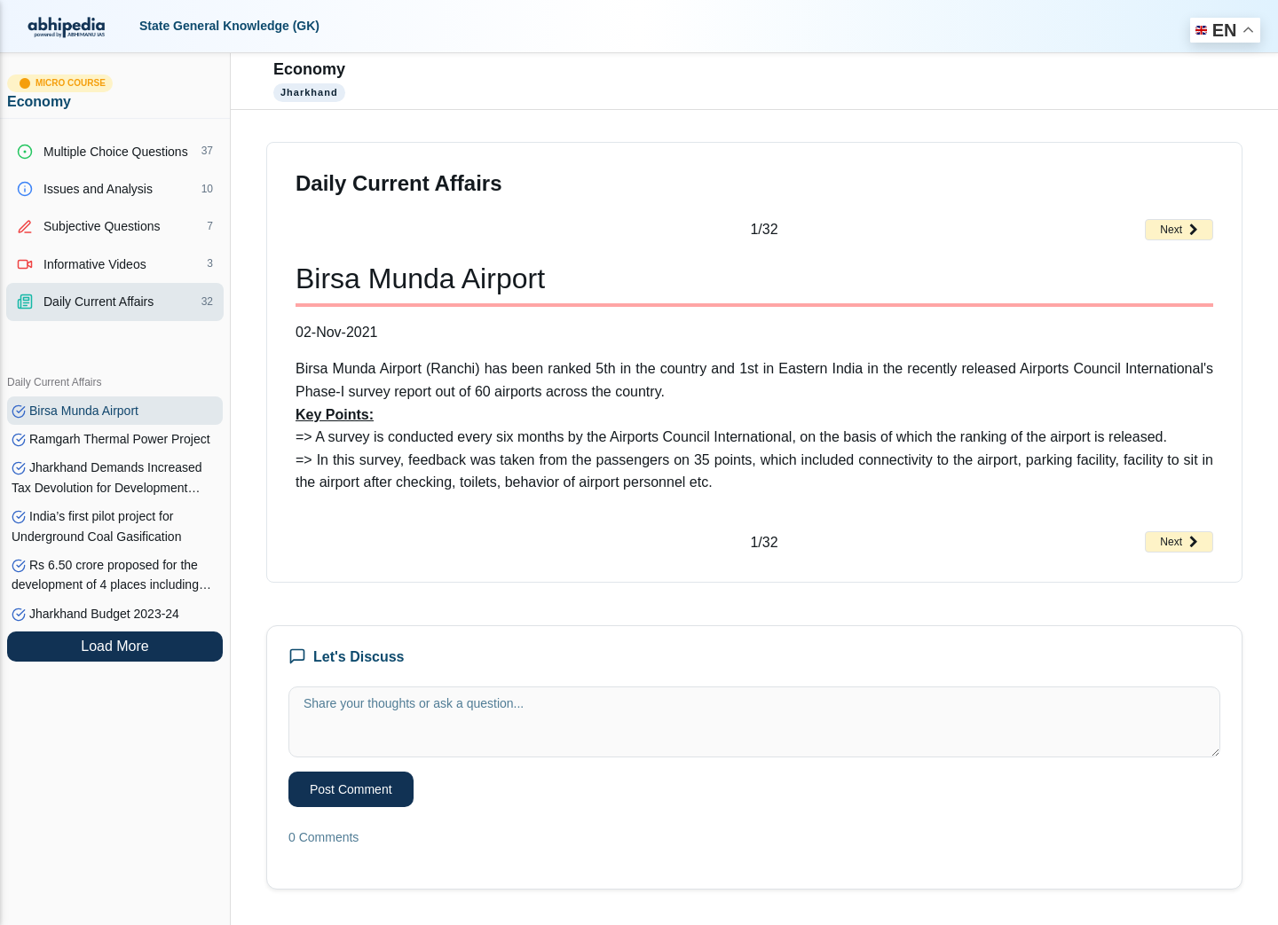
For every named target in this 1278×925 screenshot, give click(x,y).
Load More (115, 646)
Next (1179, 229)
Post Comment (351, 789)
